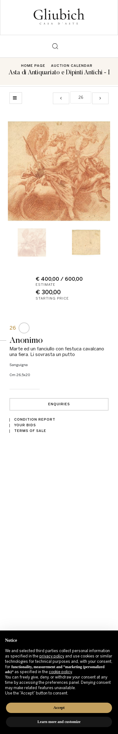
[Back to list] (15, 98)
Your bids (25, 425)
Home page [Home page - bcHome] (33, 66)
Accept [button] (59, 707)
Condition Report (34, 420)
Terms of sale (30, 431)
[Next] (100, 98)
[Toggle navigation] (63, 46)
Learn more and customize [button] (59, 722)
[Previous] (61, 98)
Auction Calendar (72, 66)
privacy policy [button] (51, 656)
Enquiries (59, 404)
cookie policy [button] (60, 672)
